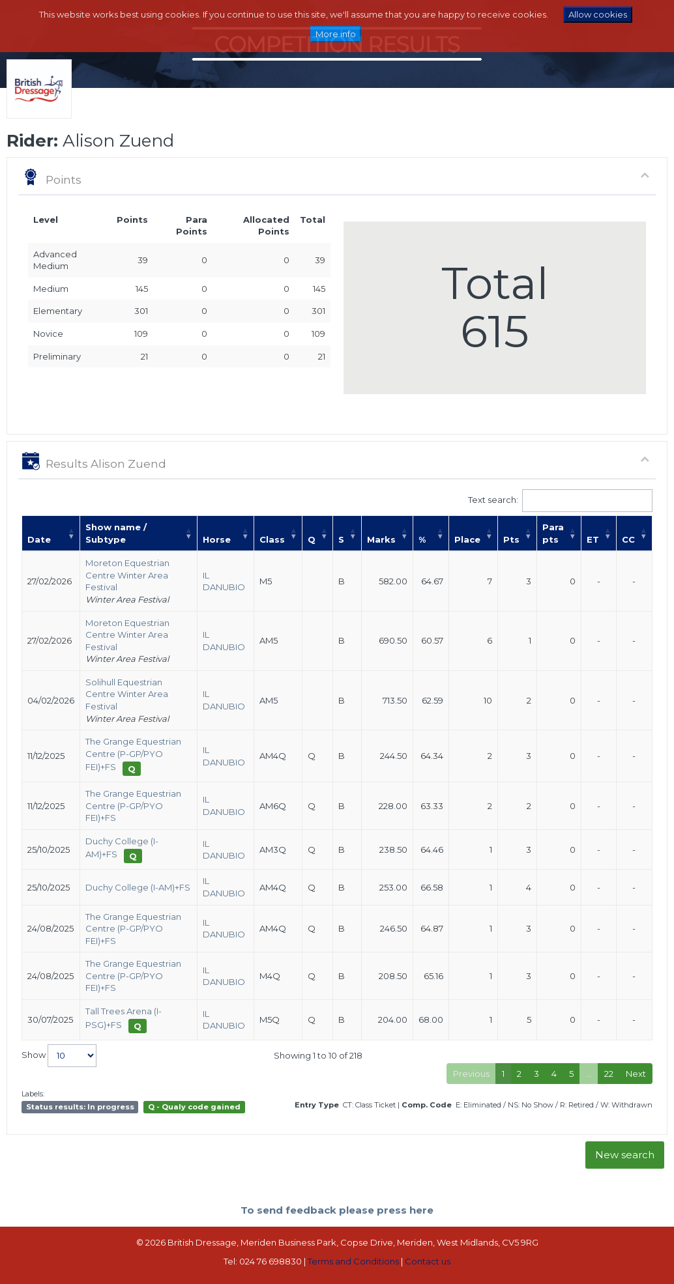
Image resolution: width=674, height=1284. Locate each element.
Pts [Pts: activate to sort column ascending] (511, 539)
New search (624, 1154)
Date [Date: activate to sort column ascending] (39, 539)
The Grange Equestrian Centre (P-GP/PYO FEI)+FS (133, 754)
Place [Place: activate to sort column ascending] (467, 539)
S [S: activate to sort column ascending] (341, 539)
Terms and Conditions (353, 1261)
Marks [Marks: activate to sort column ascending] (381, 539)
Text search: (560, 500)
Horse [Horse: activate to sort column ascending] (217, 539)
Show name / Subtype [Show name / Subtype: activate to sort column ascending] (116, 533)
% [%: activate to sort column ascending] (422, 539)
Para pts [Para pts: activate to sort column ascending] (553, 533)
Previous (471, 1073)
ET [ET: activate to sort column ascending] (593, 539)
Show (59, 1055)
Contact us (427, 1261)
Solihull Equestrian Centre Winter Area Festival (126, 694)
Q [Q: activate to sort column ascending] (311, 539)
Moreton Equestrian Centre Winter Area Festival (127, 575)
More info (335, 34)
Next (636, 1073)
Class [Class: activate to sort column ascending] (272, 539)
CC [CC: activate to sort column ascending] (628, 539)
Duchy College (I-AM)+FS (137, 887)
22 (608, 1073)
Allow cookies (597, 14)
